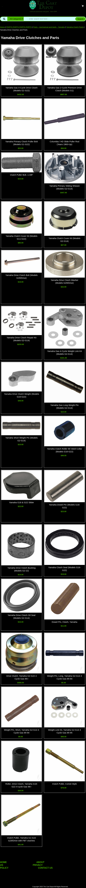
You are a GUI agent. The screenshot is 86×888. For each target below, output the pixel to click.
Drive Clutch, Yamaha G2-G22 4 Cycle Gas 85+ (21, 677)
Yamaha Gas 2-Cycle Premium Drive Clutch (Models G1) (64, 89)
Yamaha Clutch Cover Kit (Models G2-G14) (64, 239)
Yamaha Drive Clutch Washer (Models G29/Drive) (64, 281)
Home (2, 27)
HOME (3, 862)
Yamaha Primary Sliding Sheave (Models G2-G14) (64, 187)
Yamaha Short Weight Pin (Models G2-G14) (21, 439)
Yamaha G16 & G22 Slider (21, 502)
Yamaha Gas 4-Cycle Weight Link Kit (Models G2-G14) (64, 352)
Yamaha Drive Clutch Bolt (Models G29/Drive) (21, 276)
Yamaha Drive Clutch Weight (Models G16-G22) (21, 395)
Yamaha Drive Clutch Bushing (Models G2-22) (21, 569)
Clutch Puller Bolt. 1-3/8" (21, 175)
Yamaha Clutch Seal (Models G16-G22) (64, 568)
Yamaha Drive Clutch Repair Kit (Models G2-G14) (21, 339)
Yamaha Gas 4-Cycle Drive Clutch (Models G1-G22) (21, 89)
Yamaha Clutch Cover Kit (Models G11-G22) (21, 237)
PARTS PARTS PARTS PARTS (19, 27)
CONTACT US (45, 868)
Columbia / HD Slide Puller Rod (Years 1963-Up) (64, 143)
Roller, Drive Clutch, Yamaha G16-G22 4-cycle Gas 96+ (21, 785)
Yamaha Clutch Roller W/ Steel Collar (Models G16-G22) (64, 450)
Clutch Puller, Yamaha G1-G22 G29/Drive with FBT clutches (21, 839)
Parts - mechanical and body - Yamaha (49, 27)
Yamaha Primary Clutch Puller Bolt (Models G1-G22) (21, 143)
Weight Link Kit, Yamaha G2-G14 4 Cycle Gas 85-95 (64, 731)
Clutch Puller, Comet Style (64, 784)
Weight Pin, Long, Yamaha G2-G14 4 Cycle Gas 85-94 (64, 677)
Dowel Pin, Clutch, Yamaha (64, 622)
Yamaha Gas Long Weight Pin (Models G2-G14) (64, 406)
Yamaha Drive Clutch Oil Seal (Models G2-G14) (21, 616)
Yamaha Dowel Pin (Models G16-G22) (64, 506)
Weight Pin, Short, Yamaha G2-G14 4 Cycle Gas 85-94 (21, 731)
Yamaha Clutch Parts (74, 27)
